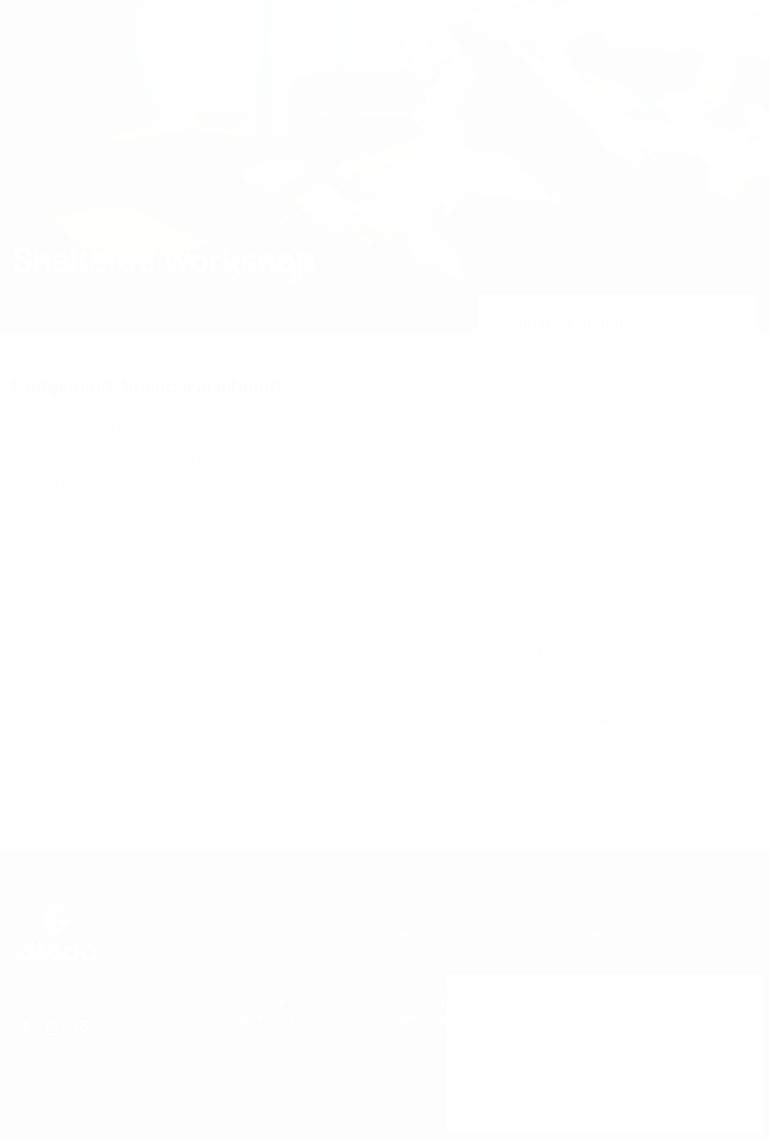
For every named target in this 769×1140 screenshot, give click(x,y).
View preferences (680, 1088)
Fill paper (415, 933)
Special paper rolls (434, 950)
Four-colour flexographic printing (271, 967)
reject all (577, 1042)
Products (185, 23)
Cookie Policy (550, 1117)
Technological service (249, 1017)
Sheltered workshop (245, 1001)
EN (630, 24)
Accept (530, 1088)
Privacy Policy (694, 760)
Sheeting (222, 950)
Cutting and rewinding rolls (258, 933)
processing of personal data (684, 751)
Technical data (618, 967)
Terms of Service (527, 770)
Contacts (255, 23)
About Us (607, 933)
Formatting (226, 984)
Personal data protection (631, 1117)
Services (117, 23)
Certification (614, 950)
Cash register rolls (433, 967)
